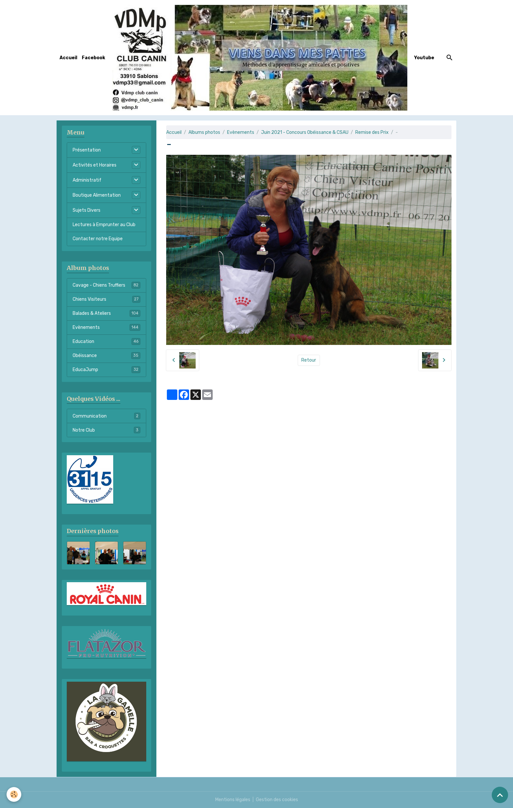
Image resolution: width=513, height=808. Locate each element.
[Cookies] (14, 794)
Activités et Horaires (94, 165)
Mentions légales (232, 799)
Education (106, 341)
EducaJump (106, 369)
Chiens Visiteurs (106, 299)
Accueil (68, 58)
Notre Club (106, 430)
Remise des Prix (372, 132)
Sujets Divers (86, 210)
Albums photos (204, 132)
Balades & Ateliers (106, 313)
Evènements (240, 132)
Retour (308, 360)
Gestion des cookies (277, 799)
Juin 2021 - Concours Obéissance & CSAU (304, 132)
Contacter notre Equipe (98, 239)
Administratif (87, 180)
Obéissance (106, 355)
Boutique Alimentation (97, 195)
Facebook (93, 58)
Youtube (424, 58)
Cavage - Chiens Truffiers (106, 285)
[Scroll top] (500, 795)
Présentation (87, 150)
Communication (106, 416)
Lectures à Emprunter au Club (104, 224)
